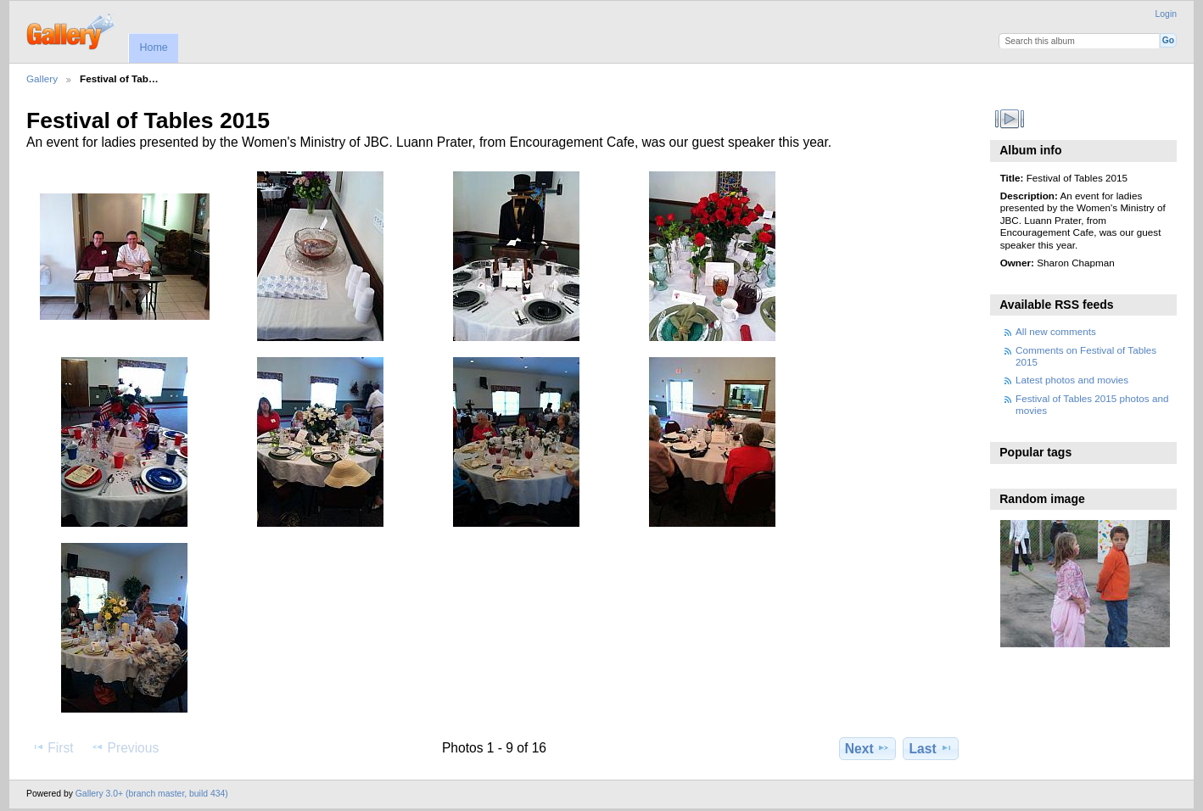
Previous (125, 747)
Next (867, 748)
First (52, 747)
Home (153, 47)
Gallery (42, 78)
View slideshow (1009, 119)
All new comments (1056, 331)
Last (931, 748)
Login (1166, 14)
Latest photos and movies (1072, 379)
